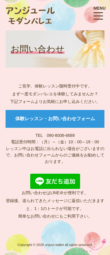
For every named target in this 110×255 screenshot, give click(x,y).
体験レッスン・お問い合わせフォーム (55, 118)
